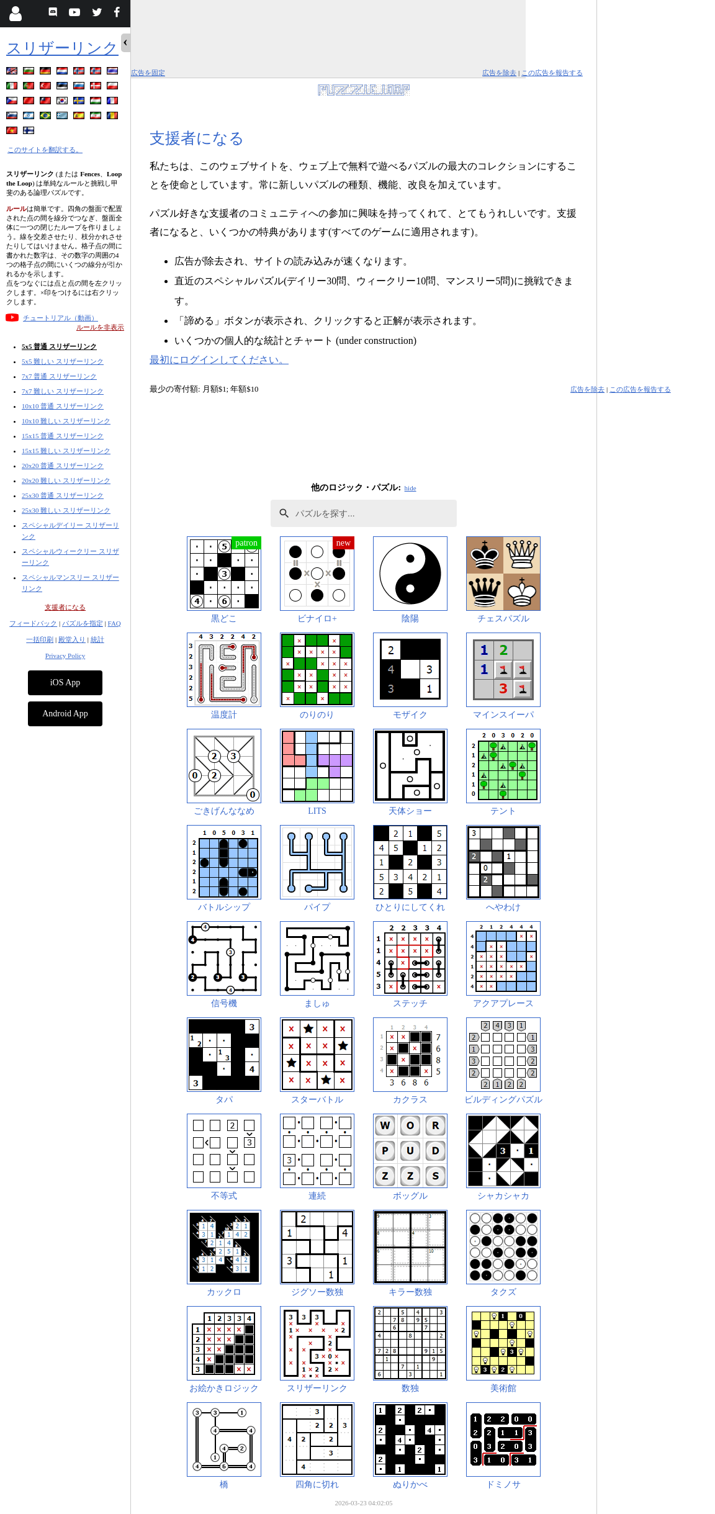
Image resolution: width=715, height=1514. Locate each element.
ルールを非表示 (100, 327)
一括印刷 (39, 639)
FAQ (114, 623)
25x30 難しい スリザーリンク (66, 510)
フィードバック (33, 623)
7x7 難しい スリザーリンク (63, 391)
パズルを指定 (82, 623)
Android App (65, 713)
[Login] (15, 13)
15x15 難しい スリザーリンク (66, 450)
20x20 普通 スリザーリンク (63, 465)
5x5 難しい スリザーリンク (63, 361)
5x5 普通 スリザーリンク (59, 346)
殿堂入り (72, 639)
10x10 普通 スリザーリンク (63, 406)
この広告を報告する (552, 72)
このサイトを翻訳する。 (45, 149)
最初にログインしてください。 (219, 359)
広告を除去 (499, 72)
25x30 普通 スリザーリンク (63, 495)
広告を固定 (148, 72)
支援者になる (65, 607)
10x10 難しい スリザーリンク (66, 421)
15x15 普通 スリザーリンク (63, 435)
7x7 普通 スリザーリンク (59, 376)
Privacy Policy (65, 655)
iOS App (65, 682)
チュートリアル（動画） (60, 318)
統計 (97, 639)
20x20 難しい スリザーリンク (66, 480)
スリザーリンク (62, 48)
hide (410, 488)
